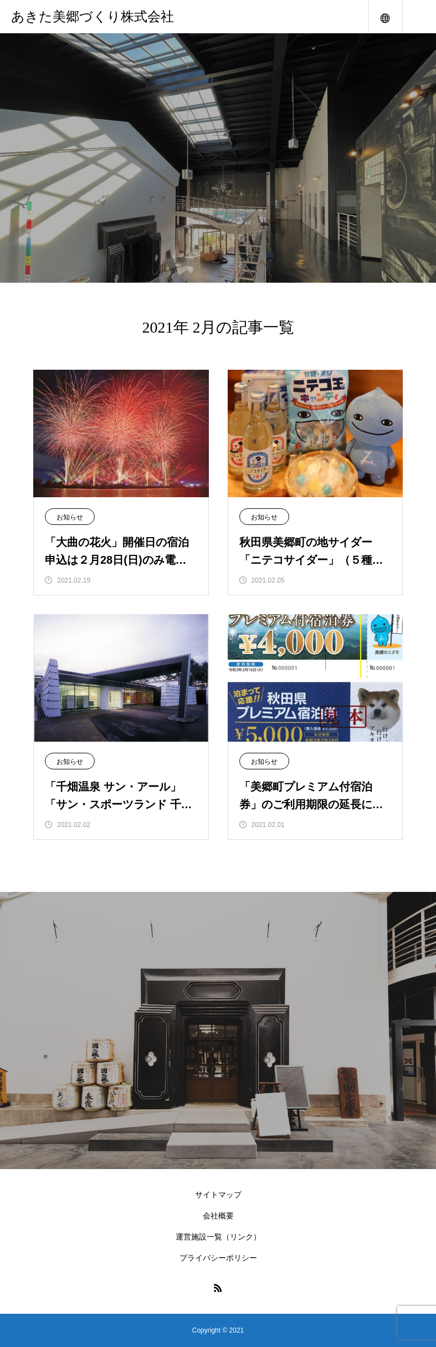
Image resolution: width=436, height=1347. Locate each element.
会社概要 (218, 1215)
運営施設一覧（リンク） (218, 1236)
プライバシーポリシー (218, 1257)
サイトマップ (218, 1194)
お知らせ (70, 517)
